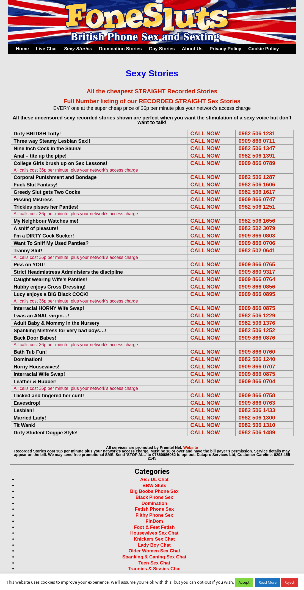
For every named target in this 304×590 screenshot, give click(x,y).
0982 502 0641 (257, 250)
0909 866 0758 (257, 395)
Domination (154, 503)
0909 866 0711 (257, 141)
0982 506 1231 (257, 133)
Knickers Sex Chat (154, 539)
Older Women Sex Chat (154, 550)
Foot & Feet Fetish (154, 527)
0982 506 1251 (257, 207)
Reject (289, 582)
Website (190, 447)
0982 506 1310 (257, 425)
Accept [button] (244, 582)
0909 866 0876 (257, 338)
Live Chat (46, 48)
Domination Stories (120, 48)
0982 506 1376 (257, 323)
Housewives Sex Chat (154, 533)
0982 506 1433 (257, 410)
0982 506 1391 (257, 156)
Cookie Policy (263, 48)
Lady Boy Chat (154, 545)
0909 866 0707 (257, 366)
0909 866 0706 (257, 243)
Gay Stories (162, 48)
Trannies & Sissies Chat (154, 568)
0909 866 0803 (257, 236)
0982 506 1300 (257, 418)
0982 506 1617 (257, 192)
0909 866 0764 (257, 279)
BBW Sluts (154, 485)
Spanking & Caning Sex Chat (154, 557)
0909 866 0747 (257, 199)
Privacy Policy (225, 48)
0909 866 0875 (257, 308)
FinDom (154, 521)
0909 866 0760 (257, 352)
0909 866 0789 (257, 163)
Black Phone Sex (154, 497)
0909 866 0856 (257, 287)
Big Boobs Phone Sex (154, 491)
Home (22, 48)
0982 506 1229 (257, 315)
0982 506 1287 (257, 177)
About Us (192, 48)
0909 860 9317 (257, 272)
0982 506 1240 (257, 359)
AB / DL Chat (154, 479)
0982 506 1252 (257, 330)
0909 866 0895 (257, 294)
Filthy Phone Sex (154, 515)
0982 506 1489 (257, 432)
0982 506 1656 (257, 221)
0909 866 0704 (257, 381)
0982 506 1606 (257, 184)
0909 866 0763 (257, 403)
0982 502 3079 (257, 228)
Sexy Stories (78, 48)
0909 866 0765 (257, 264)
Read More (268, 582)
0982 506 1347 (257, 148)
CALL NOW (205, 133)
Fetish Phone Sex (154, 509)
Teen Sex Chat (154, 563)
